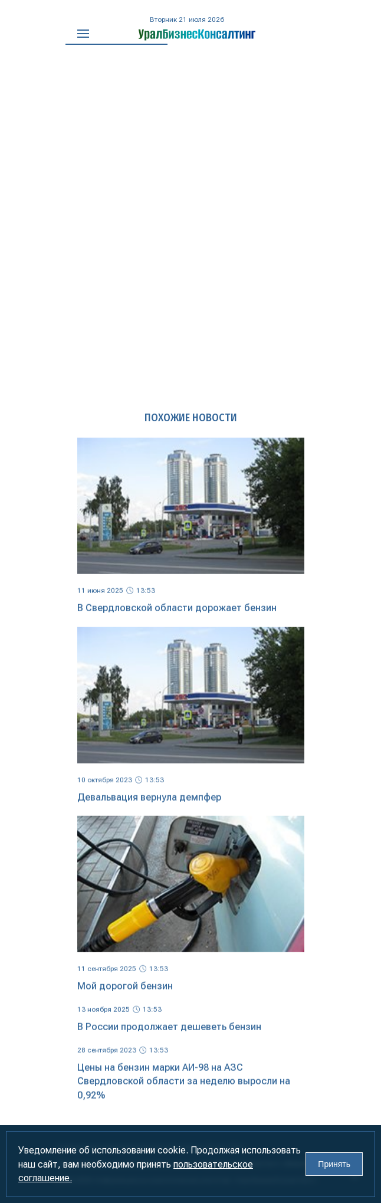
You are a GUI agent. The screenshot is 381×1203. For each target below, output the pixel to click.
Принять (334, 1164)
